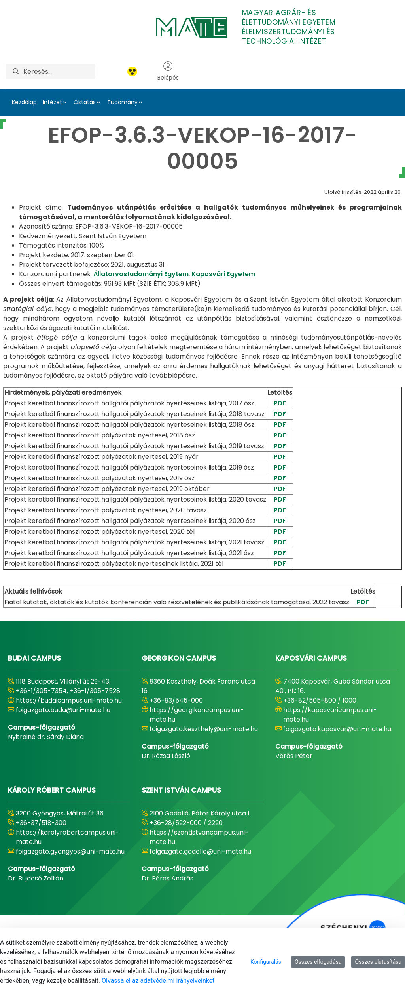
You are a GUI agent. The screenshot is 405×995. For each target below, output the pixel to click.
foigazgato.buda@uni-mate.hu (63, 709)
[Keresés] (59, 71)
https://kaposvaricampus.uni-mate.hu (330, 714)
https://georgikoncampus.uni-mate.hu (197, 714)
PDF (280, 403)
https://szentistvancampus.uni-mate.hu (199, 837)
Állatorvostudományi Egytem (141, 274)
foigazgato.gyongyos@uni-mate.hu (70, 851)
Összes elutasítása (378, 962)
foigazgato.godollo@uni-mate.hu (200, 851)
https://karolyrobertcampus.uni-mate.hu (67, 837)
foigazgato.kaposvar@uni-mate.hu (337, 728)
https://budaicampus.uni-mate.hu (69, 700)
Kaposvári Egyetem (223, 274)
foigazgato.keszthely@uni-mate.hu (204, 728)
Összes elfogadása (318, 962)
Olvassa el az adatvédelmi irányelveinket (158, 980)
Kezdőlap (24, 102)
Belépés (168, 71)
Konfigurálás (265, 962)
